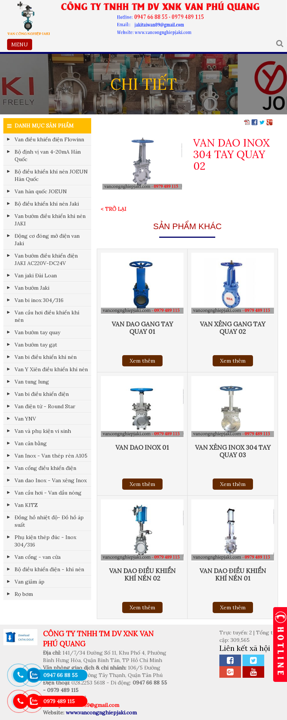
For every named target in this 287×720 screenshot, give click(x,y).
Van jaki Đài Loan (36, 275)
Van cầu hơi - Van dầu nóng (48, 492)
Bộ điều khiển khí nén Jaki (47, 203)
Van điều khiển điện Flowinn (49, 139)
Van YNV (25, 418)
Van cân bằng (31, 443)
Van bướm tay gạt (36, 344)
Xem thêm (142, 360)
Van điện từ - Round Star (45, 406)
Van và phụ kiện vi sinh (43, 431)
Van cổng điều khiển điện (45, 468)
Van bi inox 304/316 (39, 300)
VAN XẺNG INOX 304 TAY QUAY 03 (233, 451)
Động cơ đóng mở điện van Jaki (47, 240)
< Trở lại (113, 209)
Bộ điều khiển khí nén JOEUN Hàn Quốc (51, 175)
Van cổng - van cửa (38, 557)
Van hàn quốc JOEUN (41, 191)
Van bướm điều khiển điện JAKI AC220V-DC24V (46, 259)
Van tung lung (32, 381)
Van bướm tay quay (37, 332)
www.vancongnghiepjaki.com (101, 712)
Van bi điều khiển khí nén (46, 357)
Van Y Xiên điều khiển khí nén (51, 369)
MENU (21, 45)
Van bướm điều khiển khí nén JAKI (50, 220)
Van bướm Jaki (32, 287)
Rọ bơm (24, 594)
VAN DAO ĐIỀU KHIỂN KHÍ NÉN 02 (142, 574)
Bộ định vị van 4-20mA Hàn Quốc (48, 155)
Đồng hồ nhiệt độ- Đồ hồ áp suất (49, 521)
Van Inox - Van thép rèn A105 (51, 455)
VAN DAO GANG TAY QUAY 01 (142, 328)
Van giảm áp (29, 581)
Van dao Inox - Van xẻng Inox (51, 480)
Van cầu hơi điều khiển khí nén (47, 316)
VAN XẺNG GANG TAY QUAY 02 (232, 328)
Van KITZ (26, 505)
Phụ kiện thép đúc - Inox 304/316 (45, 541)
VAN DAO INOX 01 (142, 447)
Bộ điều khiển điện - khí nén (49, 569)
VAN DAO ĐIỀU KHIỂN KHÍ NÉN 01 (233, 574)
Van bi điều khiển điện (42, 394)
